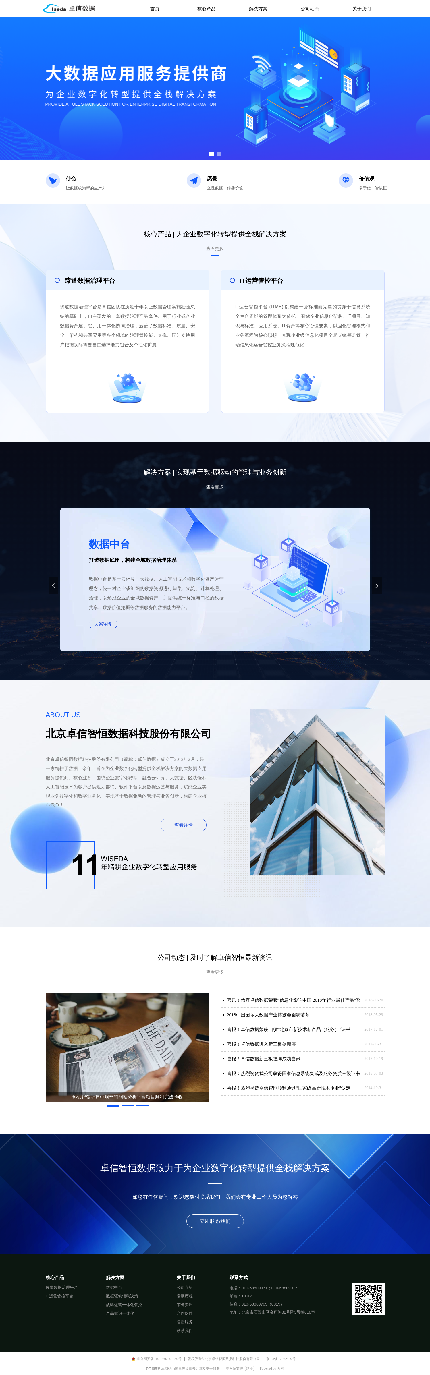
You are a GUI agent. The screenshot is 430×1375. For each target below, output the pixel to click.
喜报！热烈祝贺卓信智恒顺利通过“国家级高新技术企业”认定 (288, 1088)
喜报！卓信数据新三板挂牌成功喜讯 (263, 1058)
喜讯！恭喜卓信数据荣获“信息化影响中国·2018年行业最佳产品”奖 (294, 1000)
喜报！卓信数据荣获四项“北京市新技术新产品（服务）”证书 (288, 1029)
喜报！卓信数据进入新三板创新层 (261, 1044)
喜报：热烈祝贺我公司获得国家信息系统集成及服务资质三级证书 (293, 1073)
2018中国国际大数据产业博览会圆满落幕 (268, 1014)
